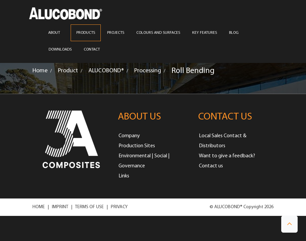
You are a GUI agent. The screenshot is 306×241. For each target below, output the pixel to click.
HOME (38, 207)
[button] (289, 224)
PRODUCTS (85, 33)
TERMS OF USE (89, 207)
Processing (147, 71)
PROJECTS (116, 33)
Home (40, 71)
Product (68, 71)
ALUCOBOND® (106, 71)
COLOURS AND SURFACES (158, 33)
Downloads (60, 50)
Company (129, 136)
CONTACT (91, 50)
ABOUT (56, 33)
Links (124, 176)
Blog (234, 33)
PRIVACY (119, 207)
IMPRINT (60, 207)
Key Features (204, 33)
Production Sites (137, 146)
